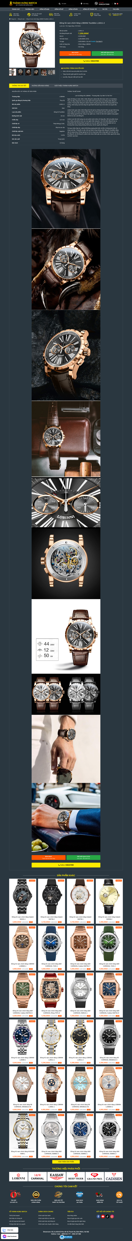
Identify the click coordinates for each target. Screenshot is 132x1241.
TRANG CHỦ (16, 9)
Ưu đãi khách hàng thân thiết (75, 1224)
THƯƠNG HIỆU (29, 9)
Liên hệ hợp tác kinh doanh (17, 1221)
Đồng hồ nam (44, 9)
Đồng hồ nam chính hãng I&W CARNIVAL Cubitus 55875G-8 (23, 1012)
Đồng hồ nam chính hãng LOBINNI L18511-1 (51, 1059)
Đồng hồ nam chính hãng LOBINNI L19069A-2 (109, 1106)
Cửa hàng (84, 3)
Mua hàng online (72, 1215)
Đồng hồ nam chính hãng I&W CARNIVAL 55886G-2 (109, 1152)
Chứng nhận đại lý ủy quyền (17, 1224)
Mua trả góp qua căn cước (74, 1218)
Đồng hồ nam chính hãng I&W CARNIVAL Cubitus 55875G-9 (109, 1012)
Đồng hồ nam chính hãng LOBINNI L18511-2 (80, 1059)
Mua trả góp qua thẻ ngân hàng (76, 1221)
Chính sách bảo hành (44, 1215)
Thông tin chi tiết (19, 85)
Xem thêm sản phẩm (66, 1162)
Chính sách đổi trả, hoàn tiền (46, 1218)
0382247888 (104, 4)
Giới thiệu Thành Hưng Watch (66, 85)
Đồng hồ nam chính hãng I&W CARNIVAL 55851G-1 (80, 1012)
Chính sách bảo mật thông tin (46, 1221)
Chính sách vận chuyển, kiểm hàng (48, 1224)
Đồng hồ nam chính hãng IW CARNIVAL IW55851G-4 (109, 1059)
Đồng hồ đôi (73, 9)
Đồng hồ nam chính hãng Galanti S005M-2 (109, 918)
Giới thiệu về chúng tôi (15, 1218)
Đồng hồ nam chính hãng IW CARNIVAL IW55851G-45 (80, 1106)
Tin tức (104, 9)
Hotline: (91, 61)
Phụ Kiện (116, 9)
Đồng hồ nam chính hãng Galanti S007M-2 (51, 918)
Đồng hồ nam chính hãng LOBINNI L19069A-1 (22, 965)
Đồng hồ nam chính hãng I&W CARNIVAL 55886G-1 (80, 1152)
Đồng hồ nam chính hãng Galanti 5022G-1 (23, 918)
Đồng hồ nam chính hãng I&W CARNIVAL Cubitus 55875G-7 (80, 965)
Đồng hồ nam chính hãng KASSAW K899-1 (22, 1152)
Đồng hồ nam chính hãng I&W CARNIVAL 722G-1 (52, 965)
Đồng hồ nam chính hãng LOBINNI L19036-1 (22, 1059)
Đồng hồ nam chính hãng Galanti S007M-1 (80, 918)
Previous (10, 72)
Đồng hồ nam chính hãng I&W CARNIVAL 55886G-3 (52, 1152)
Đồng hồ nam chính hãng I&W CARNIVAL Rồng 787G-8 (52, 1012)
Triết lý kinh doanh (14, 1215)
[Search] (59, 3)
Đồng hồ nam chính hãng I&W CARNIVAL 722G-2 (109, 965)
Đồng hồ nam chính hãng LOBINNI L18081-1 (51, 1106)
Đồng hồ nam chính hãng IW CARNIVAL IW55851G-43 (22, 1106)
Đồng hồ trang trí (90, 9)
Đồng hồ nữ (59, 9)
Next (54, 72)
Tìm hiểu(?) (99, 41)
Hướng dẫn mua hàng (40, 85)
